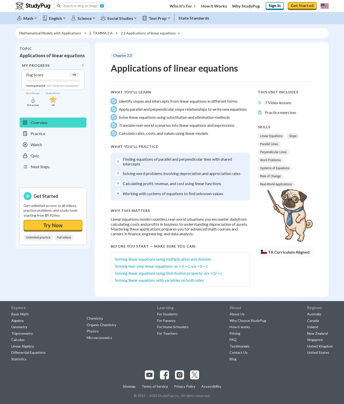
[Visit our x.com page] (194, 374)
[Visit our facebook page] (164, 374)
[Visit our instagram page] (179, 374)
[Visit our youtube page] (149, 374)
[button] (80, 6)
